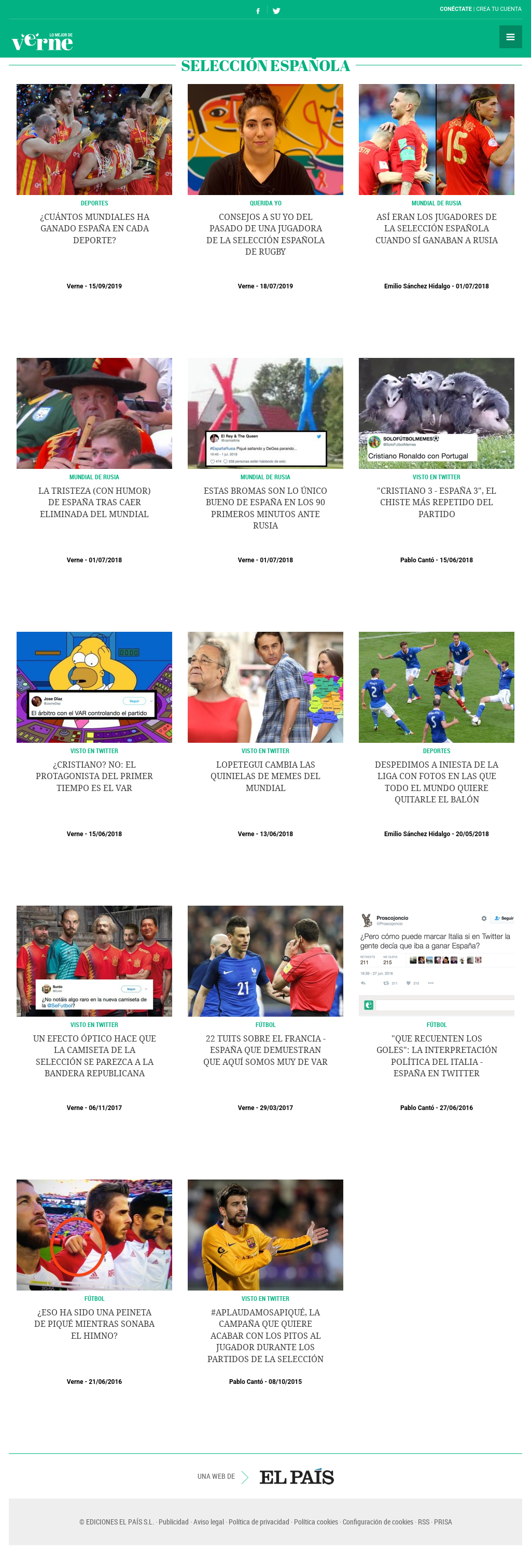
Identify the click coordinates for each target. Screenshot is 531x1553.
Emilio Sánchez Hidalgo (417, 286)
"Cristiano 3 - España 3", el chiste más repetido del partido (436, 502)
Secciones (510, 36)
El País (41, 9)
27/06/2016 (456, 1108)
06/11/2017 (105, 1108)
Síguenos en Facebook (258, 9)
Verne (42, 41)
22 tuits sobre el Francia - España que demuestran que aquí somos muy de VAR (265, 1050)
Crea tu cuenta (499, 9)
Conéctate (456, 9)
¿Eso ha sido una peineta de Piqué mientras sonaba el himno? (94, 1324)
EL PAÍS (297, 1476)
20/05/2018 (472, 834)
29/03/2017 (276, 1108)
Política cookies (316, 1522)
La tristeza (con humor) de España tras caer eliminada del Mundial (94, 502)
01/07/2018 (472, 286)
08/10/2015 (285, 1381)
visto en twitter (94, 1024)
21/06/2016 (105, 1381)
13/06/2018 (276, 834)
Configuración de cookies (378, 1522)
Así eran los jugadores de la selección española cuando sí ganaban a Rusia (436, 228)
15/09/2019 (105, 286)
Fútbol (266, 1024)
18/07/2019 (276, 286)
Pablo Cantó (417, 560)
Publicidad (174, 1522)
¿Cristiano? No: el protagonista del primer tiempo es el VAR (94, 776)
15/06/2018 (456, 560)
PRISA (443, 1522)
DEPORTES (94, 203)
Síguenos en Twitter (276, 9)
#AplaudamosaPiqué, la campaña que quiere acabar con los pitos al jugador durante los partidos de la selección (265, 1336)
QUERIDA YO (266, 203)
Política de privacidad (259, 1522)
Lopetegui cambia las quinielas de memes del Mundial (265, 776)
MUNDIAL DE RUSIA (437, 203)
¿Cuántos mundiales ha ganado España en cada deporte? (94, 228)
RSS (423, 1522)
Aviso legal (208, 1522)
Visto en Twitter (436, 477)
